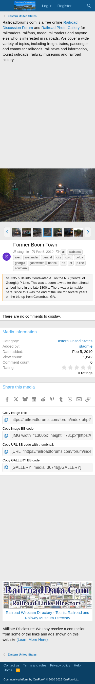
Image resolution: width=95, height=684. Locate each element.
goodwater (37, 263)
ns (63, 263)
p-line (80, 263)
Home (8, 670)
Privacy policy (60, 665)
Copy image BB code (18, 428)
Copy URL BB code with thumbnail (28, 444)
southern (21, 268)
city (58, 257)
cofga (79, 257)
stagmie (23, 252)
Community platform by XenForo (41, 679)
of (70, 263)
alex (18, 257)
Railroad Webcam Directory (29, 612)
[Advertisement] (47, 115)
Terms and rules (34, 665)
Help (77, 665)
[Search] (89, 5)
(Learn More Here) (32, 639)
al (63, 252)
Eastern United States (73, 341)
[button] (7, 232)
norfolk (52, 263)
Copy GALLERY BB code (21, 460)
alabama (75, 252)
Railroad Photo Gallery (60, 27)
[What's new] (79, 5)
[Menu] (7, 6)
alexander (32, 257)
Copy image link (14, 413)
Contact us (11, 665)
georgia (20, 263)
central (47, 257)
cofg (68, 257)
